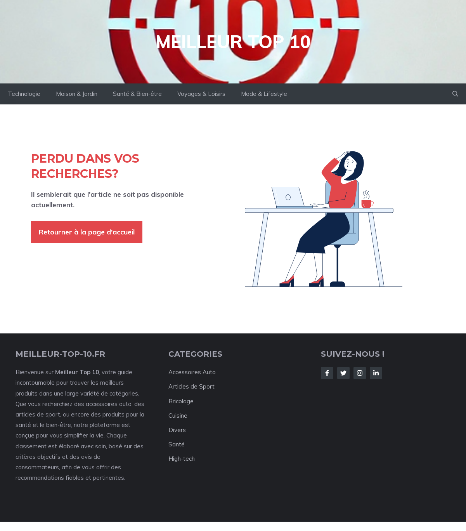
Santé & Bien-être (137, 93)
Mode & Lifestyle (264, 93)
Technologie (24, 93)
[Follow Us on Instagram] (359, 373)
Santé (176, 444)
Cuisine (177, 415)
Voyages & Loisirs (201, 93)
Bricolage (181, 401)
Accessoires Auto (192, 372)
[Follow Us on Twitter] (343, 373)
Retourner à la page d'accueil (87, 231)
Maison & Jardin (76, 93)
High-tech (181, 458)
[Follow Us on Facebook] (327, 373)
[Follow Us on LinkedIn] (376, 373)
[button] (455, 93)
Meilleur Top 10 (233, 41)
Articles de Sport (191, 386)
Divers (177, 430)
